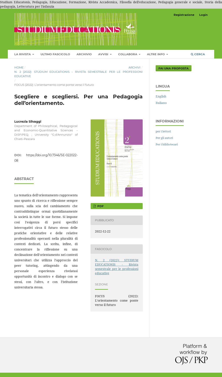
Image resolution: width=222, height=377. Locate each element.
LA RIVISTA (23, 54)
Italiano (161, 103)
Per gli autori (164, 138)
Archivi (134, 67)
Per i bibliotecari (167, 144)
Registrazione (184, 14)
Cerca (198, 54)
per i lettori (163, 131)
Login (203, 14)
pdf (100, 206)
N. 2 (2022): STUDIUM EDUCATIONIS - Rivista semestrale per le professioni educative (78, 74)
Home (19, 67)
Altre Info (156, 54)
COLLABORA (128, 54)
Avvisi (103, 54)
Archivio (84, 54)
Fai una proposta (173, 68)
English (161, 96)
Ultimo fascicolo (55, 54)
